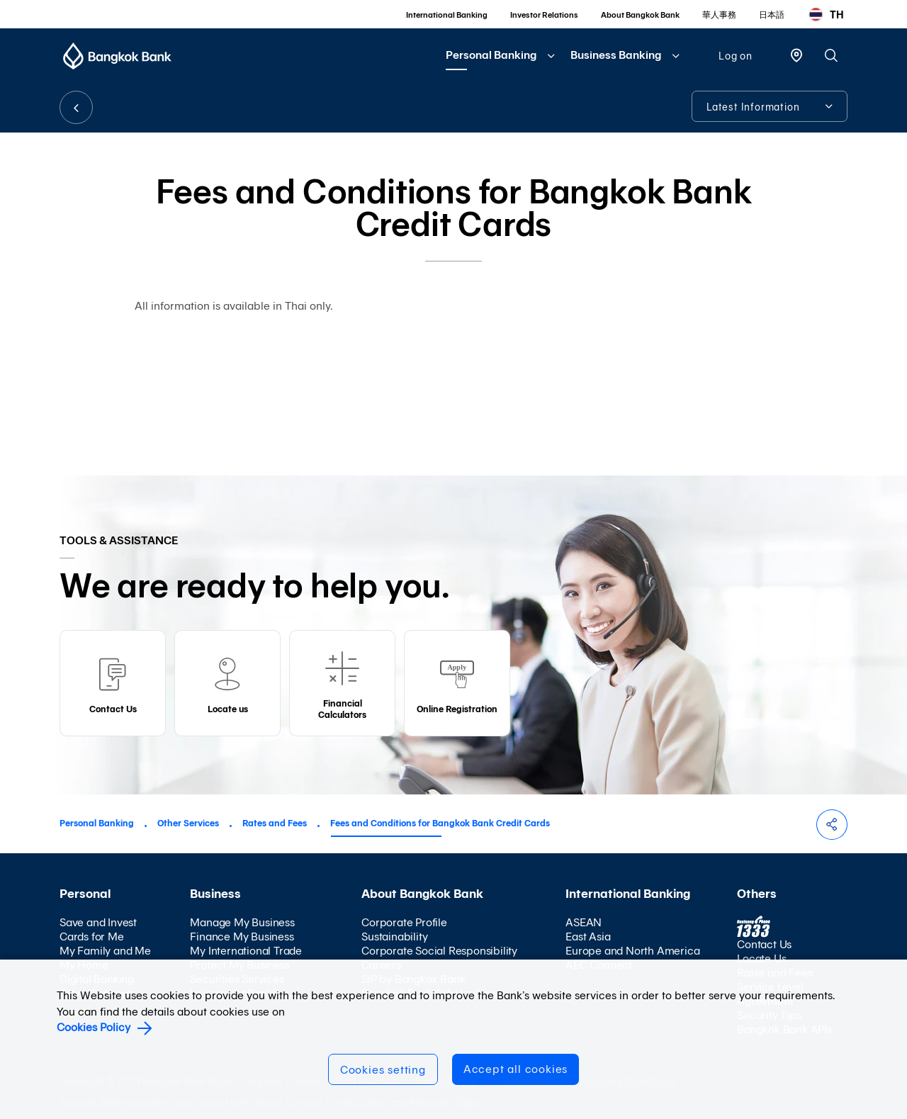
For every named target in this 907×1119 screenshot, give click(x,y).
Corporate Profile (404, 922)
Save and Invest (98, 922)
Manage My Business (242, 922)
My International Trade (246, 950)
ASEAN (583, 922)
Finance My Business (241, 936)
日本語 (771, 15)
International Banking (447, 15)
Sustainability (394, 936)
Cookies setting (383, 1069)
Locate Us (761, 958)
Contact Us (764, 944)
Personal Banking (491, 55)
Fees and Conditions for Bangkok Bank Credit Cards (440, 823)
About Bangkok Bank (640, 15)
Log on (736, 56)
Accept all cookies (515, 1069)
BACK (76, 107)
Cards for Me (92, 936)
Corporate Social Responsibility (439, 950)
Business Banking (615, 55)
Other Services (188, 823)
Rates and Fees (274, 823)
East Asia (587, 936)
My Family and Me (105, 950)
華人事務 (719, 15)
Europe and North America (632, 950)
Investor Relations (544, 15)
